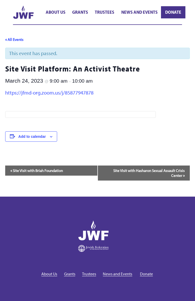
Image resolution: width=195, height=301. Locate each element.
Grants (80, 12)
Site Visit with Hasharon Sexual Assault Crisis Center (149, 173)
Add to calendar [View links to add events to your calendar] (32, 136)
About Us (55, 12)
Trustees (104, 12)
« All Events (14, 39)
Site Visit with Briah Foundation (36, 170)
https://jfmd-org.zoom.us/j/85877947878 (49, 92)
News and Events (139, 12)
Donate (173, 12)
